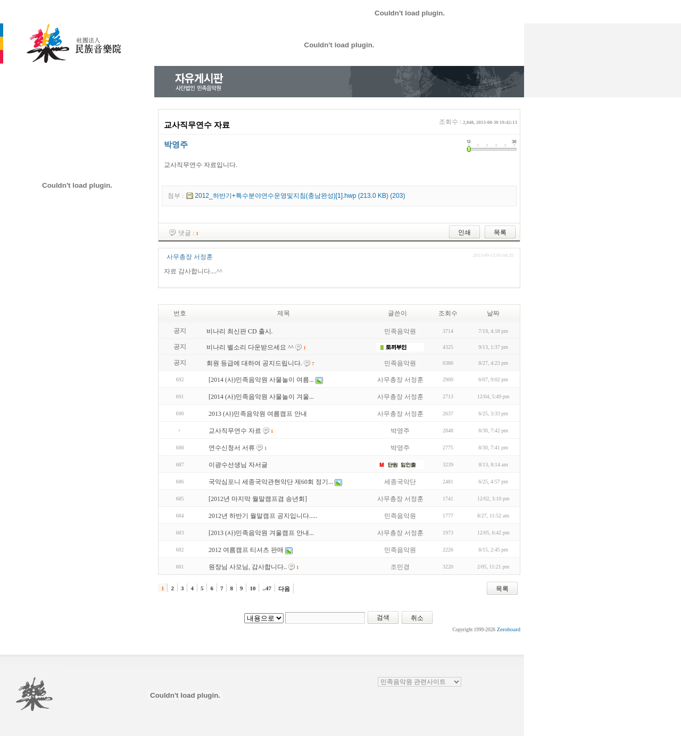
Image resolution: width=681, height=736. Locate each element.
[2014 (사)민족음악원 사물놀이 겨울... (261, 396)
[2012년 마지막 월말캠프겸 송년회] (258, 499)
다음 (284, 589)
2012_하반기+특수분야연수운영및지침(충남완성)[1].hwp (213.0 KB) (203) (300, 195)
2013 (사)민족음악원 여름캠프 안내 (258, 413)
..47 (266, 588)
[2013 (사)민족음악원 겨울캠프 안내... (261, 533)
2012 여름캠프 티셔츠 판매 (246, 550)
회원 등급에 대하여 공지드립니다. (254, 363)
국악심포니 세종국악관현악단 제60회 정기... (271, 482)
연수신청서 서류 (232, 447)
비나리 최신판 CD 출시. (239, 331)
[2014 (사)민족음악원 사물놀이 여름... (261, 379)
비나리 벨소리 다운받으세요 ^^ (250, 347)
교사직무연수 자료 (235, 430)
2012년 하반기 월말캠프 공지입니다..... (263, 516)
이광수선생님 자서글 (238, 465)
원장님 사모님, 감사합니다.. (248, 567)
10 (252, 588)
